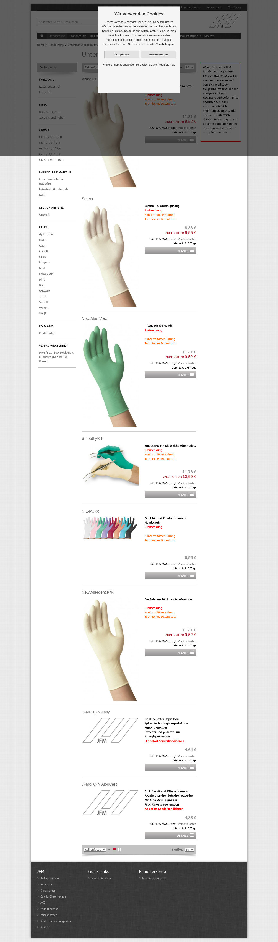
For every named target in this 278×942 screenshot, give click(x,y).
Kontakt (44, 927)
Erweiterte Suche (101, 878)
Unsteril (44, 214)
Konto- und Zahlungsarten (55, 921)
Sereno (88, 199)
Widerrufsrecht (49, 909)
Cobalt (43, 251)
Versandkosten (187, 238)
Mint (42, 268)
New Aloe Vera (94, 319)
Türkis (43, 296)
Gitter (119, 849)
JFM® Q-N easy (96, 712)
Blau (42, 240)
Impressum (47, 884)
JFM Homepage (49, 878)
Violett (43, 302)
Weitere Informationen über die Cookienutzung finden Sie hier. (139, 64)
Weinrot (44, 307)
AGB (43, 902)
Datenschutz (47, 890)
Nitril (42, 195)
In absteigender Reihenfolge (109, 849)
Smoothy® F (92, 438)
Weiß (42, 313)
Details (182, 251)
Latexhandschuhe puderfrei (51, 181)
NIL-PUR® (91, 511)
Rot (41, 285)
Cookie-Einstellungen (53, 896)
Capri (42, 245)
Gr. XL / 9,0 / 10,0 (51, 159)
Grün (42, 256)
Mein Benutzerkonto (154, 878)
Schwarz (44, 290)
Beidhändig (46, 333)
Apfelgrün (46, 234)
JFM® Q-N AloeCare (100, 784)
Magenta (45, 262)
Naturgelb (46, 273)
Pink (42, 279)
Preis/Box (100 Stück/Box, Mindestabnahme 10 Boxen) (56, 357)
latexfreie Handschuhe (54, 189)
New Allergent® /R (98, 592)
